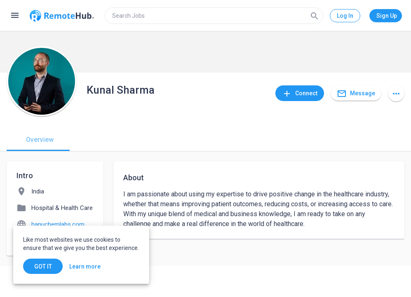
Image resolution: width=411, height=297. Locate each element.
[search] (214, 15)
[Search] (314, 15)
